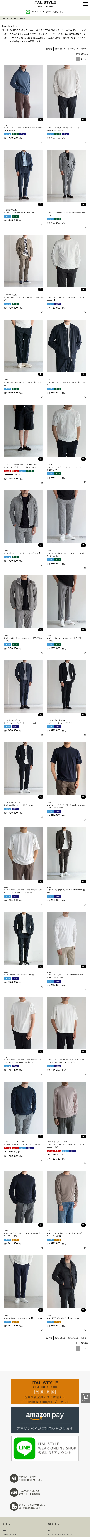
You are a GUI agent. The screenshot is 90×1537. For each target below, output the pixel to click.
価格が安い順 (60, 49)
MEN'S (16, 18)
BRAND (9, 18)
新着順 (83, 49)
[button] (85, 59)
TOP (3, 18)
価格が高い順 (73, 49)
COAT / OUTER (9, 1535)
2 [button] (81, 59)
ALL (4, 1530)
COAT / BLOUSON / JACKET (60, 1535)
